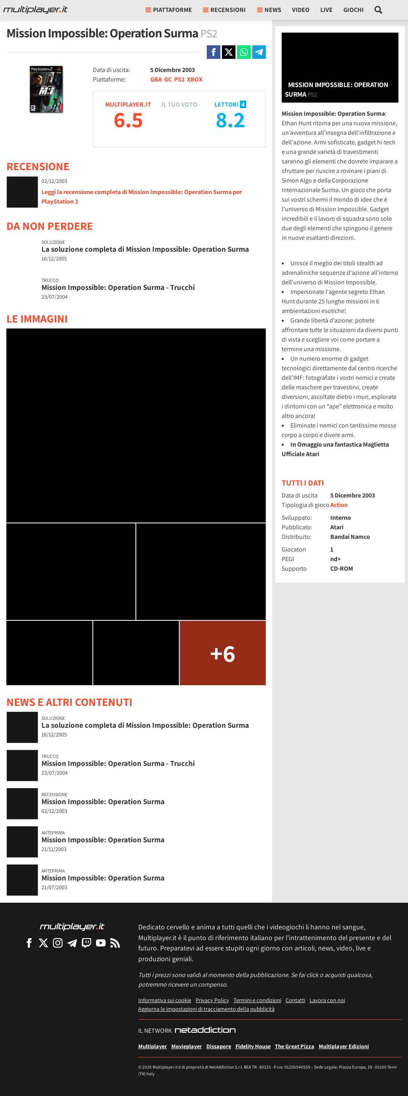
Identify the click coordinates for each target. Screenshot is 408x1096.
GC (168, 79)
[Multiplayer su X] (43, 943)
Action (339, 505)
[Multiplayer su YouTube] (101, 943)
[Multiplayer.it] (35, 10)
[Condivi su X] (228, 52)
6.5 (128, 119)
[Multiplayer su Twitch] (86, 943)
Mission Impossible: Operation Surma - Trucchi (118, 287)
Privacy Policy (212, 1000)
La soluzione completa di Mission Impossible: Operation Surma (145, 249)
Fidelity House (253, 1046)
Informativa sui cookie (164, 1000)
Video (301, 10)
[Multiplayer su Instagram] (58, 943)
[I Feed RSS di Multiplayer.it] (115, 943)
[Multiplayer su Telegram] (72, 943)
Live (326, 10)
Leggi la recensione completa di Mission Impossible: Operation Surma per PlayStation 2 (141, 197)
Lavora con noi (327, 1000)
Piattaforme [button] (168, 10)
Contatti (295, 1000)
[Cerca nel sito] (378, 10)
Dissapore (218, 1046)
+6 (222, 652)
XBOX (194, 79)
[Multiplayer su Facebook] (29, 943)
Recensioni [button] (224, 10)
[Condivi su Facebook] (213, 52)
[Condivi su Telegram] (259, 52)
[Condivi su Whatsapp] (244, 52)
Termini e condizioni (257, 1000)
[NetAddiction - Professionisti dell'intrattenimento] (205, 1031)
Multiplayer (152, 1046)
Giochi (353, 10)
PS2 (179, 79)
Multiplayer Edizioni (344, 1046)
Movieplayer (186, 1046)
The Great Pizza (294, 1046)
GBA (156, 79)
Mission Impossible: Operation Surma (103, 801)
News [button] (269, 10)
